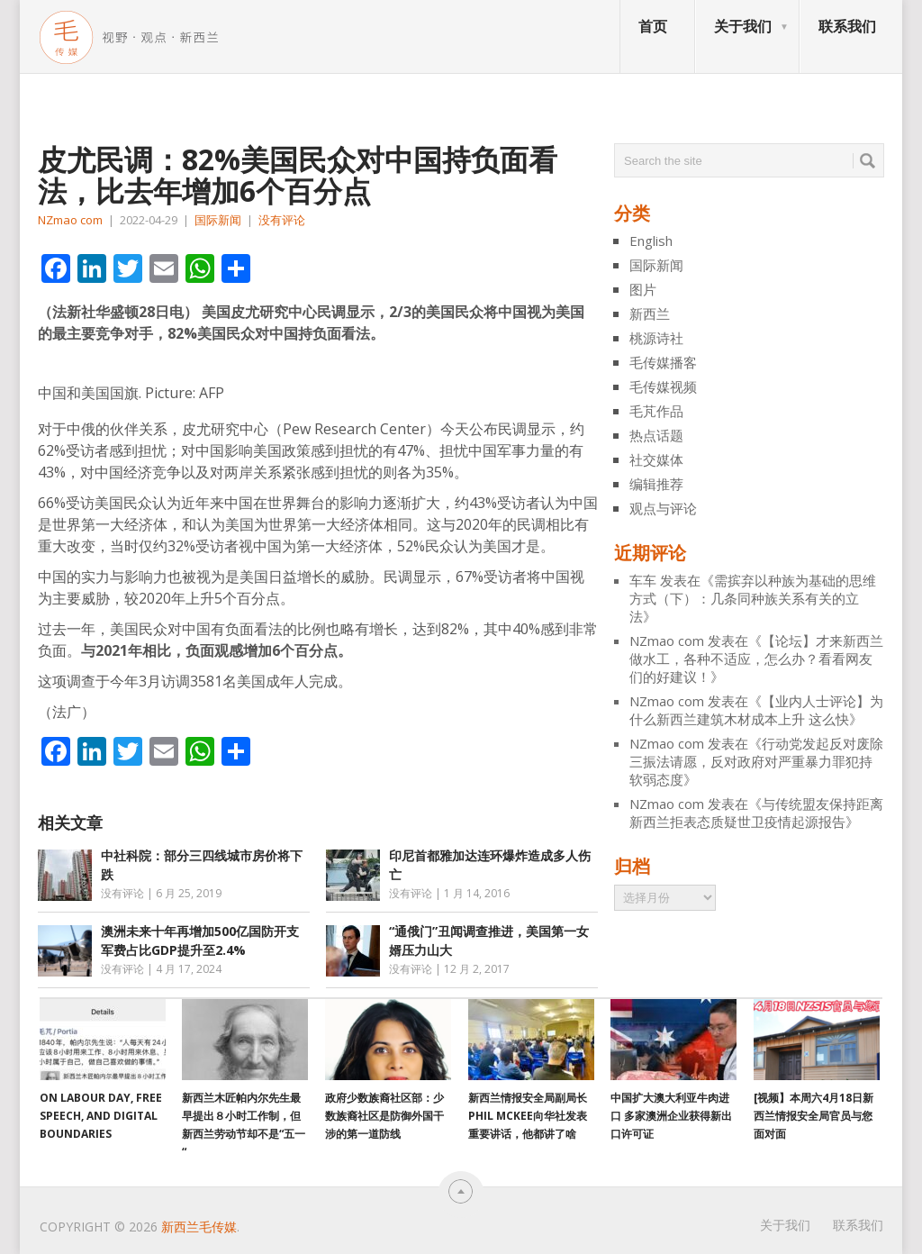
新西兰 (649, 313)
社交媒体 (656, 459)
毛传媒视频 (663, 386)
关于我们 (743, 26)
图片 (642, 289)
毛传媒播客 (663, 362)
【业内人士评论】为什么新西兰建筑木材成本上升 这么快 (756, 710)
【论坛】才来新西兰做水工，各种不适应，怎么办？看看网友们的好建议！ (756, 659)
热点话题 (656, 435)
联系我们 (847, 26)
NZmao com (70, 220)
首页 (652, 26)
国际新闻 (217, 220)
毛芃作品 (656, 411)
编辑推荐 (656, 484)
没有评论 (281, 220)
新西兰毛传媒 (199, 1226)
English (651, 241)
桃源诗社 (656, 338)
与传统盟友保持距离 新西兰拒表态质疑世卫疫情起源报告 (756, 813)
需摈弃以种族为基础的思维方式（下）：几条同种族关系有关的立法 (752, 598)
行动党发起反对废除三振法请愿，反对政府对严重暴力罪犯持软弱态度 (756, 761)
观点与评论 (663, 508)
